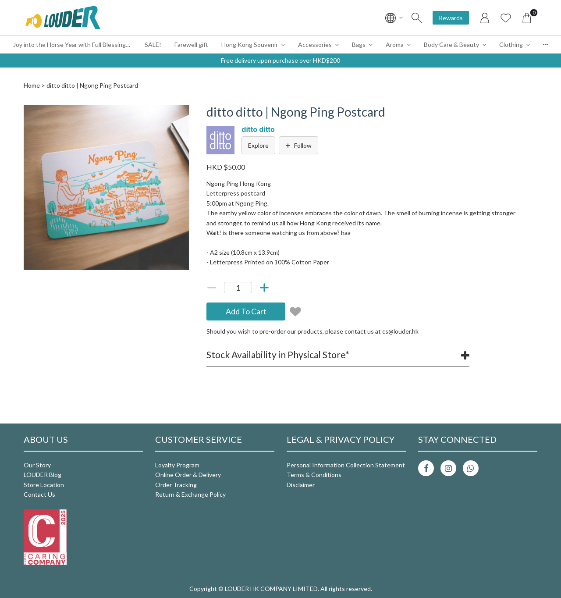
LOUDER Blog (42, 474)
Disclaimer (301, 484)
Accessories (315, 44)
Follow (298, 145)
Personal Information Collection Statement (346, 465)
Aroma (395, 44)
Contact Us (39, 494)
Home (32, 85)
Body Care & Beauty (451, 44)
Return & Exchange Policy (190, 494)
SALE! (153, 44)
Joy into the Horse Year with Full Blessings (71, 44)
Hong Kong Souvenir (249, 44)
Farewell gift (191, 44)
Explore (258, 145)
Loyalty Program (177, 465)
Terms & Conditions (314, 474)
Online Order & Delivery (188, 474)
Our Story (37, 465)
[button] (181, 113)
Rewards (451, 17)
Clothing (511, 44)
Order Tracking (176, 484)
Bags (359, 44)
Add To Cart (246, 311)
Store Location (44, 484)
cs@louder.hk (400, 331)
